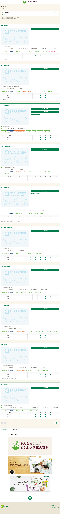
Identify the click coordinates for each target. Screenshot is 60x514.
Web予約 (45, 108)
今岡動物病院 (4, 344)
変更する (55, 12)
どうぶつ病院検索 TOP (5, 429)
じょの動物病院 (5, 65)
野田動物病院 (4, 26)
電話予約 (45, 112)
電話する (45, 29)
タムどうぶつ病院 (6, 146)
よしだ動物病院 (5, 105)
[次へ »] (56, 423)
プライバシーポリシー (55, 507)
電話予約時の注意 (35, 114)
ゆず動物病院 (4, 384)
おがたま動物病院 (6, 266)
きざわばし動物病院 (6, 227)
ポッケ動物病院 (5, 188)
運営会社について (54, 505)
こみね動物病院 (5, 305)
